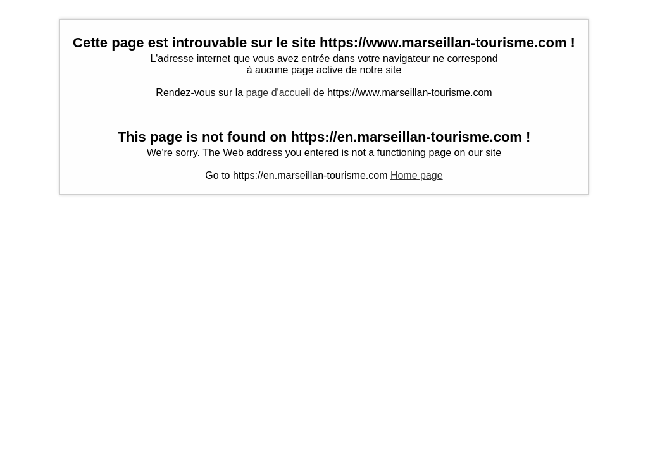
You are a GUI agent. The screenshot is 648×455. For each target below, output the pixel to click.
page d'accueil (278, 92)
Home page (416, 175)
